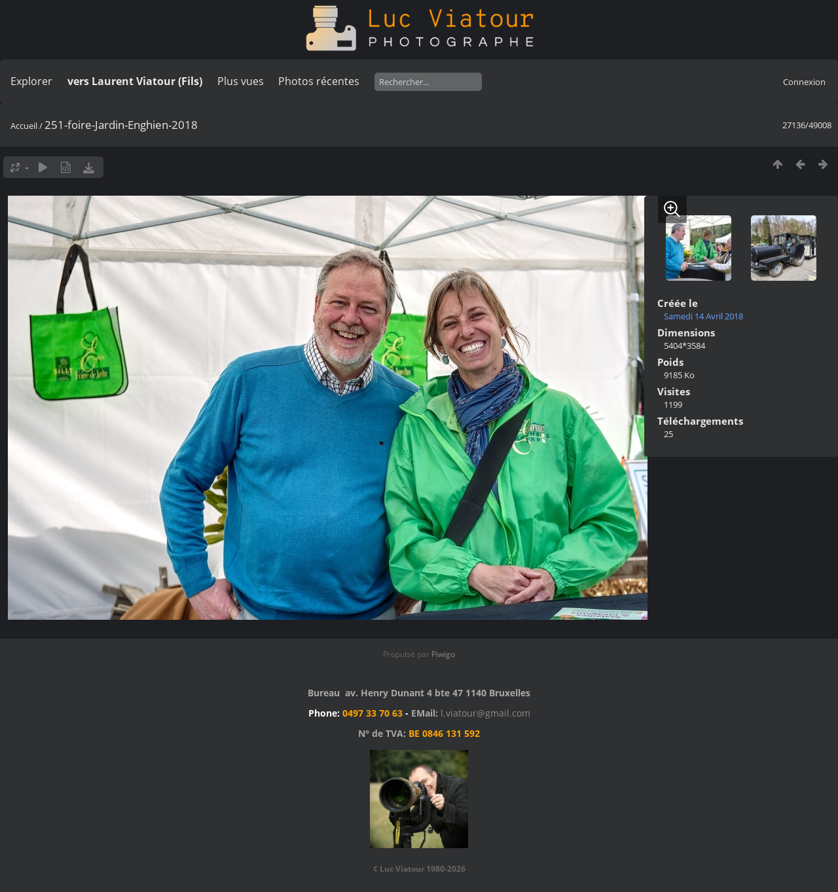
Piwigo (443, 654)
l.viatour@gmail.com (485, 713)
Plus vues (240, 81)
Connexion (804, 82)
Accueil (23, 126)
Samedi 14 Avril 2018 (703, 316)
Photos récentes (318, 81)
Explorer (31, 81)
